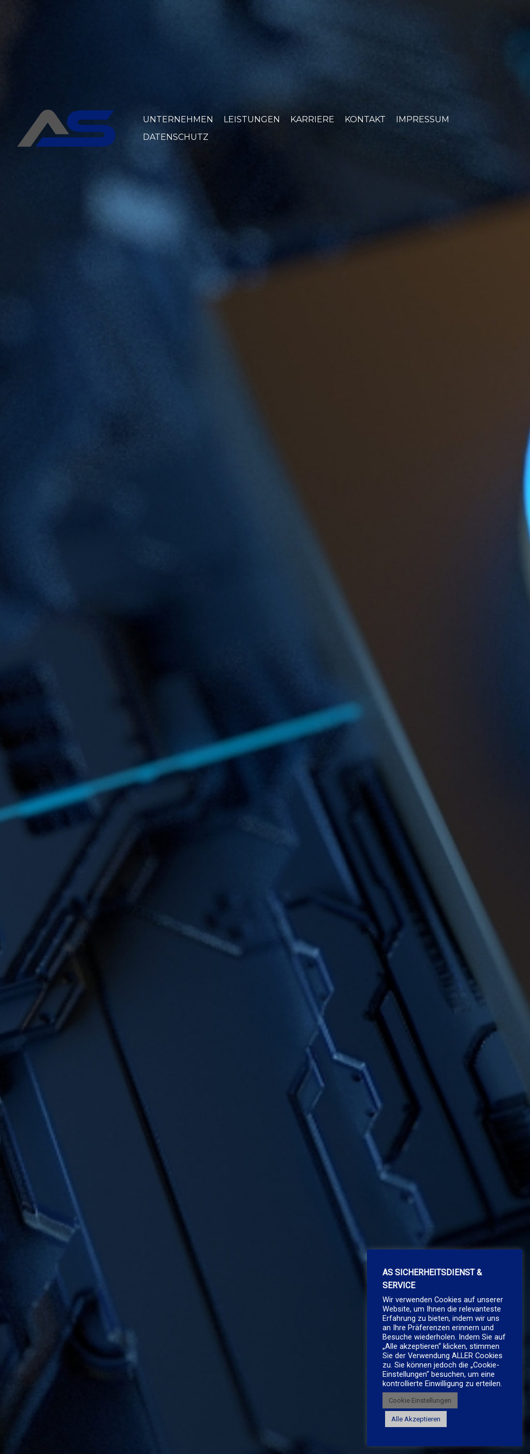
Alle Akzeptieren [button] (415, 1419)
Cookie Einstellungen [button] (420, 1400)
